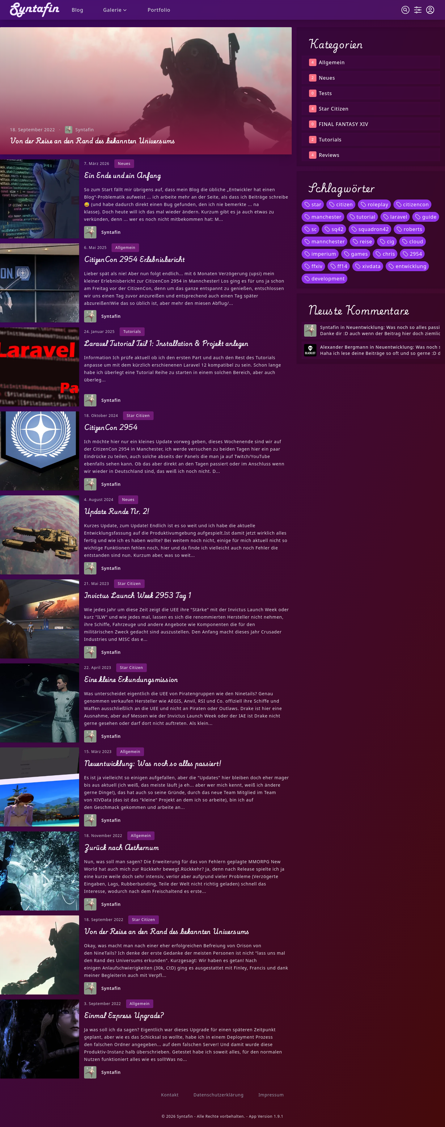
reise (362, 241)
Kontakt (170, 1095)
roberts (409, 229)
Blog (77, 9)
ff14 (339, 266)
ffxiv (313, 266)
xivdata (368, 266)
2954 (412, 253)
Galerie (115, 9)
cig (386, 241)
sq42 (334, 229)
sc (310, 229)
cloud (412, 241)
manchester (323, 216)
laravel (395, 216)
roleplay (374, 204)
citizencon (412, 204)
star (312, 204)
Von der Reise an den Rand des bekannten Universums (92, 140)
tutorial (362, 216)
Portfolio (159, 9)
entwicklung (407, 266)
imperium (320, 253)
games (356, 253)
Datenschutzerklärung (218, 1095)
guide (426, 216)
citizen (341, 204)
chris (385, 253)
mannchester (324, 241)
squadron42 (370, 229)
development (324, 278)
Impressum (271, 1095)
